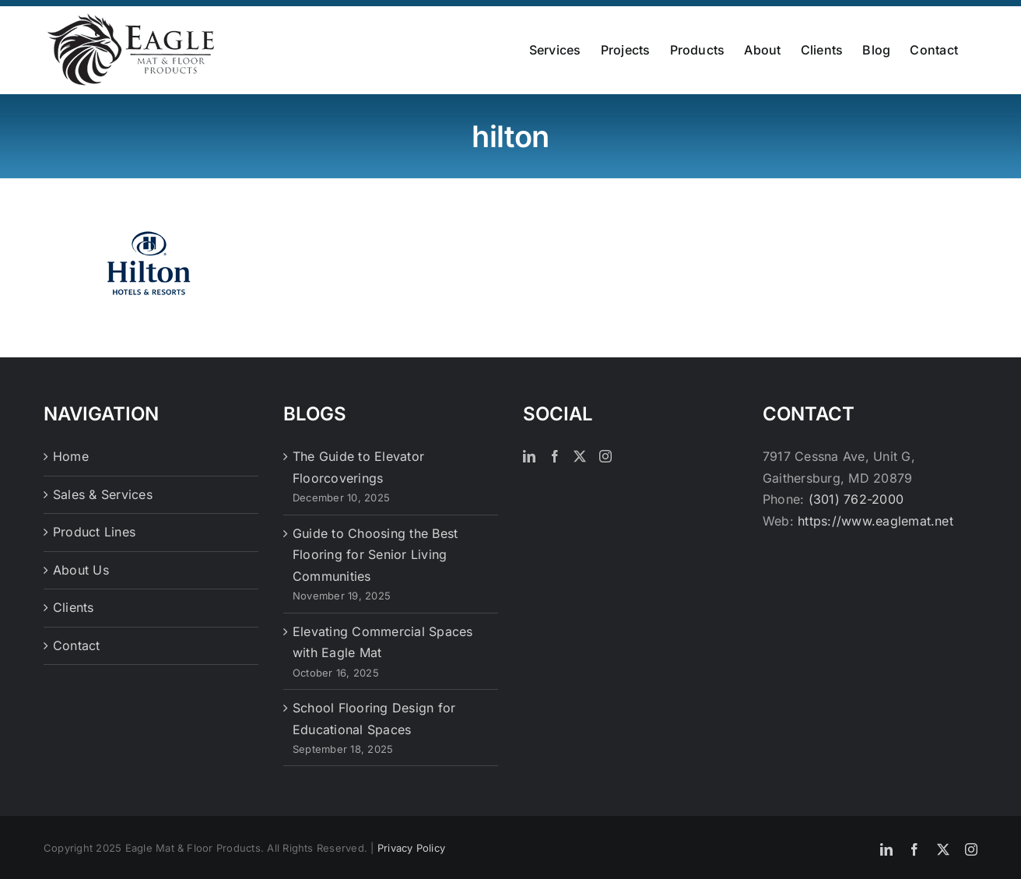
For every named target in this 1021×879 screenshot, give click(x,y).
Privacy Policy (411, 847)
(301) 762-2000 (856, 498)
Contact (76, 644)
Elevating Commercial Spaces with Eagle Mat (382, 641)
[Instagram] (605, 455)
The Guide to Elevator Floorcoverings (358, 466)
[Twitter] (580, 455)
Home (71, 455)
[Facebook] (555, 455)
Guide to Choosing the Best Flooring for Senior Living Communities (375, 554)
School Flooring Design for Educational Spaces (374, 718)
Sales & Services (103, 493)
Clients (73, 606)
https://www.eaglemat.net (875, 520)
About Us (81, 569)
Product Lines (94, 531)
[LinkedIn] (529, 455)
